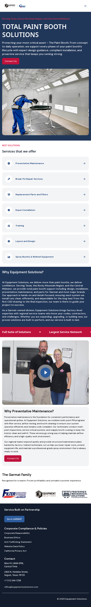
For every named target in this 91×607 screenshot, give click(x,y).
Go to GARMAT (14, 519)
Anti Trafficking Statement (18, 542)
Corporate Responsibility (17, 533)
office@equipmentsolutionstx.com (21, 587)
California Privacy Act (15, 550)
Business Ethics (12, 537)
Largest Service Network (65, 332)
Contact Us (11, 61)
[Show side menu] (85, 6)
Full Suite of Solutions (16, 332)
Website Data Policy (14, 546)
